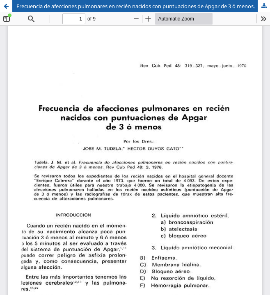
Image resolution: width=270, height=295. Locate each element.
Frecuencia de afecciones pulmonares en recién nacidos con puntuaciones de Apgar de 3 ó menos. (135, 6)
